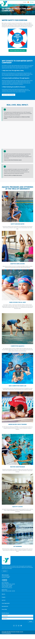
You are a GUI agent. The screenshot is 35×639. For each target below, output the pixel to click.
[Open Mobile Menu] (32, 2)
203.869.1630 (4, 579)
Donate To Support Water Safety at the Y (17, 50)
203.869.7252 (4, 581)
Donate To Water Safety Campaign (8, 94)
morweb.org (8, 633)
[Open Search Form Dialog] (28, 2)
